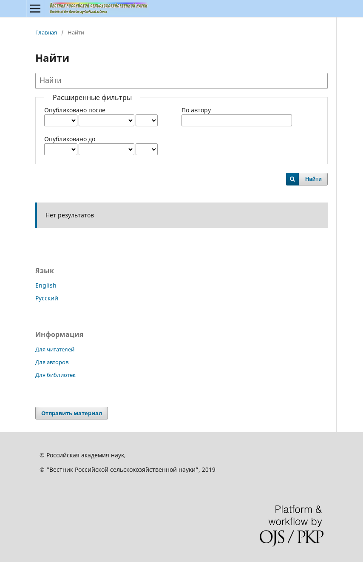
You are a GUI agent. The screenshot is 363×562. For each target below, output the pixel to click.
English (46, 285)
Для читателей (54, 349)
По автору (196, 110)
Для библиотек (55, 375)
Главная (46, 32)
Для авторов (51, 362)
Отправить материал (71, 413)
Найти (313, 179)
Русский (46, 298)
